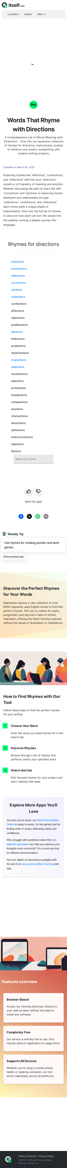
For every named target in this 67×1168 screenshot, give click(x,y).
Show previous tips (13, 556)
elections (17, 331)
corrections (18, 282)
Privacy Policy (46, 1156)
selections (17, 367)
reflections (18, 275)
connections (19, 268)
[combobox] (34, 459)
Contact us (33, 1163)
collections (18, 296)
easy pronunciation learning (37, 864)
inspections (18, 360)
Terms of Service (27, 1156)
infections (17, 261)
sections (16, 289)
